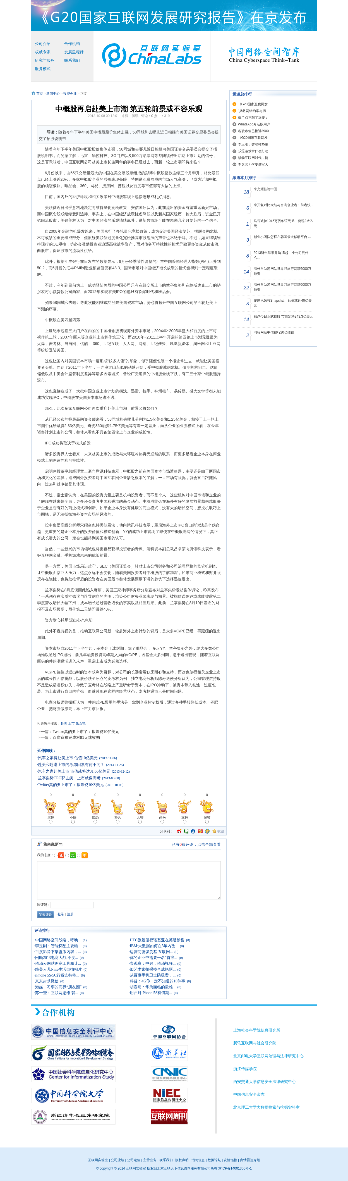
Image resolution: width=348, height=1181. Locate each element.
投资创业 (70, 94)
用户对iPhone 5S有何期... (151, 993)
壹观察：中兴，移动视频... (153, 963)
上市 (71, 723)
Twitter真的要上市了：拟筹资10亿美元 (86, 731)
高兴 (162, 819)
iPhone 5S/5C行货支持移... (57, 975)
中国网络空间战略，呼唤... (58, 940)
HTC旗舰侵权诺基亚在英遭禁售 (157, 940)
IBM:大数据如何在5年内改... (154, 946)
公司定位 (133, 1160)
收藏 (220, 831)
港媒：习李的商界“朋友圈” (58, 987)
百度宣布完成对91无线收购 (76, 737)
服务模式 (43, 69)
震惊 (50, 819)
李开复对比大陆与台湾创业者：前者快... (283, 205)
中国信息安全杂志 (249, 1094)
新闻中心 (53, 94)
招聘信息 (198, 1160)
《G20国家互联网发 (253, 104)
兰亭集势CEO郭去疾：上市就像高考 (69, 778)
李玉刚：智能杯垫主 (253, 144)
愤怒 (95, 819)
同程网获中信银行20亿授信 (274, 332)
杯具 (117, 819)
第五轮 (81, 723)
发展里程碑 (74, 52)
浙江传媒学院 (245, 1069)
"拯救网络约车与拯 (252, 111)
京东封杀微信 (47, 981)
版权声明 (182, 1160)
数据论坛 (214, 1160)
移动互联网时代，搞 (253, 158)
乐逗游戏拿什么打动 (253, 151)
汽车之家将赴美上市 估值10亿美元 (68, 758)
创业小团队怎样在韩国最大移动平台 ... (282, 237)
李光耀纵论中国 (265, 189)
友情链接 (230, 1160)
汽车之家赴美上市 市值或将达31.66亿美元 (74, 771)
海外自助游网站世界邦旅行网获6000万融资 (282, 271)
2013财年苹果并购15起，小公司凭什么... (281, 255)
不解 (73, 819)
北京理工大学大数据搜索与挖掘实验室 (266, 1107)
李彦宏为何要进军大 (253, 164)
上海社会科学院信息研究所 (256, 1030)
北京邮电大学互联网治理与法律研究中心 (268, 1056)
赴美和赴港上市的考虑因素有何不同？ (71, 765)
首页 (39, 94)
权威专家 (43, 52)
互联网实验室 (98, 1160)
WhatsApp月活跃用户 (254, 124)
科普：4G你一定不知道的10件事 (157, 981)
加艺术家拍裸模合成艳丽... (153, 969)
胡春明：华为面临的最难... (153, 987)
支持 (184, 819)
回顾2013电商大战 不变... (56, 958)
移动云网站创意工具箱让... (58, 963)
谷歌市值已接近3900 (253, 131)
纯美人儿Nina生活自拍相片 (58, 969)
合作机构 (72, 44)
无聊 (140, 819)
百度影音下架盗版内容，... (58, 952)
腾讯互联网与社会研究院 (254, 1043)
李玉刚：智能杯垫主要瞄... (58, 946)
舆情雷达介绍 (250, 1160)
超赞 (207, 819)
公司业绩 (117, 1160)
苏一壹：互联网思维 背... (56, 993)
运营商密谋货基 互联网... (151, 952)
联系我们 (72, 60)
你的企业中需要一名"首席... (153, 958)
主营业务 (150, 1160)
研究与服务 (44, 60)
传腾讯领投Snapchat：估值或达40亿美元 (283, 303)
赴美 (64, 723)
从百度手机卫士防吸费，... (153, 975)
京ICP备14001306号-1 (235, 1168)
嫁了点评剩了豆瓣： (253, 118)
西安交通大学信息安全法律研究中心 (264, 1082)
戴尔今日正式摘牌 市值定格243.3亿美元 (283, 316)
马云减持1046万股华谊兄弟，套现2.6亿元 (283, 223)
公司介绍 (43, 44)
